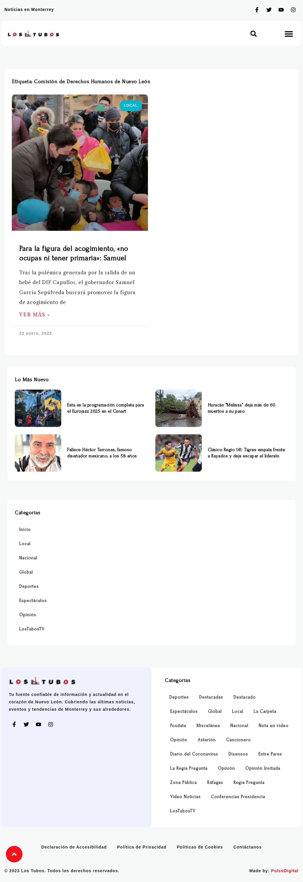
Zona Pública (183, 782)
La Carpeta (265, 711)
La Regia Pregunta (188, 768)
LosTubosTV (32, 629)
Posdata (178, 725)
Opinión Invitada (262, 768)
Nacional (28, 558)
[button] (254, 34)
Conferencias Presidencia (238, 796)
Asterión (207, 739)
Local (24, 543)
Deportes (29, 586)
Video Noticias (185, 796)
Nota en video (274, 725)
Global (26, 572)
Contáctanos (247, 847)
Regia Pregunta (249, 782)
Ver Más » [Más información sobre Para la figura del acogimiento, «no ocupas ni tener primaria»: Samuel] (34, 315)
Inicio (25, 529)
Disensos (238, 754)
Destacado (244, 697)
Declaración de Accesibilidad (74, 847)
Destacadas (211, 697)
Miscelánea (208, 725)
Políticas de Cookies (200, 847)
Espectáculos (33, 600)
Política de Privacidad (142, 847)
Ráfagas (215, 782)
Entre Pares (270, 754)
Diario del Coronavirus (194, 754)
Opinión (27, 614)
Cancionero (238, 739)
